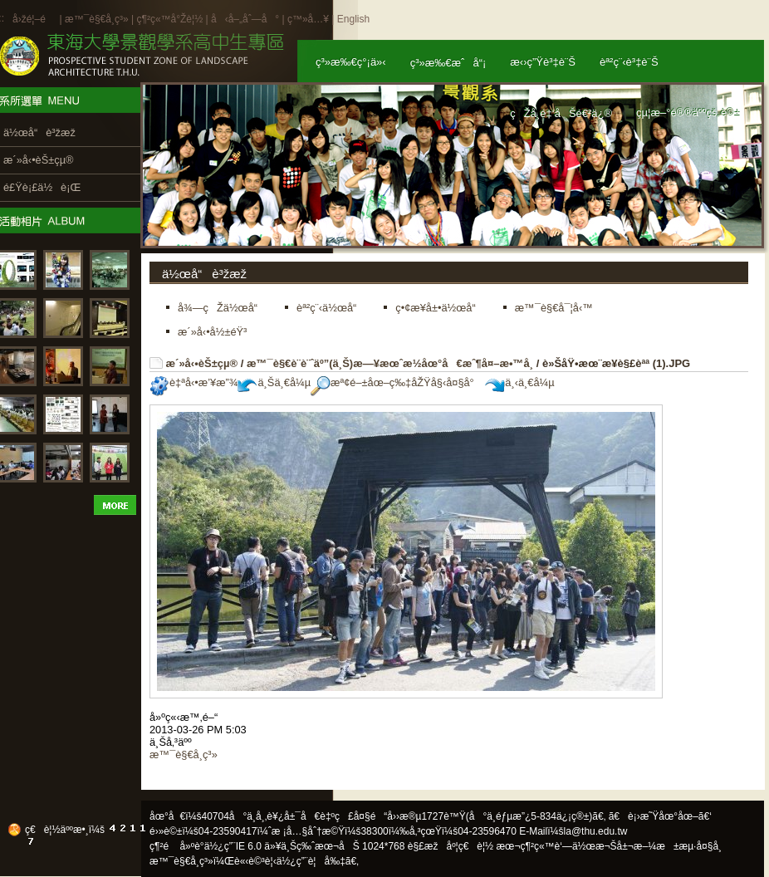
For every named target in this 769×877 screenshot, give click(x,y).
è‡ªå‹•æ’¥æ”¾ (193, 382)
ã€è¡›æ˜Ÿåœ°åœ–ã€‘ (660, 816)
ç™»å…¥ (308, 19)
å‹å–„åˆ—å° (245, 19)
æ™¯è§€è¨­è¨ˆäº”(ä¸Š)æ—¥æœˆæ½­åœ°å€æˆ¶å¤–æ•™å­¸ (390, 363)
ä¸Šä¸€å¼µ (274, 382)
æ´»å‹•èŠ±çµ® (202, 363)
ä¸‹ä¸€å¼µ (519, 382)
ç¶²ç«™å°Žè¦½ (169, 19)
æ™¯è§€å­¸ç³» (98, 19)
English (353, 19)
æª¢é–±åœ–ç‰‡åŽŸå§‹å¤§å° (396, 382)
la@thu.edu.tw (596, 831)
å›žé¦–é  (34, 19)
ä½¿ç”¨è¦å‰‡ (311, 861)
